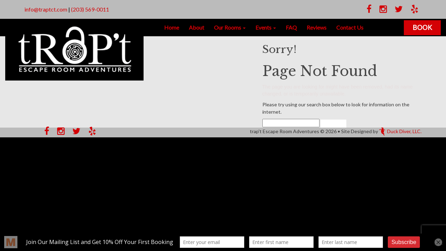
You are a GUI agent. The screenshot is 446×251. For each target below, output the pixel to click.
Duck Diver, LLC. (400, 131)
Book (422, 27)
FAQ (291, 27)
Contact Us (349, 27)
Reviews (316, 27)
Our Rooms (230, 27)
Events (265, 27)
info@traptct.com (45, 9)
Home (171, 27)
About (196, 27)
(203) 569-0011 (90, 9)
